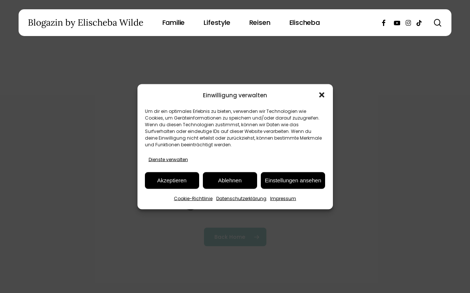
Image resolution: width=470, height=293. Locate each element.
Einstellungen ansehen (293, 180)
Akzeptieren (172, 180)
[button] (321, 95)
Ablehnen (230, 180)
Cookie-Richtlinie (193, 198)
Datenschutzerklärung (241, 198)
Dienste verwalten (168, 159)
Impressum (283, 198)
